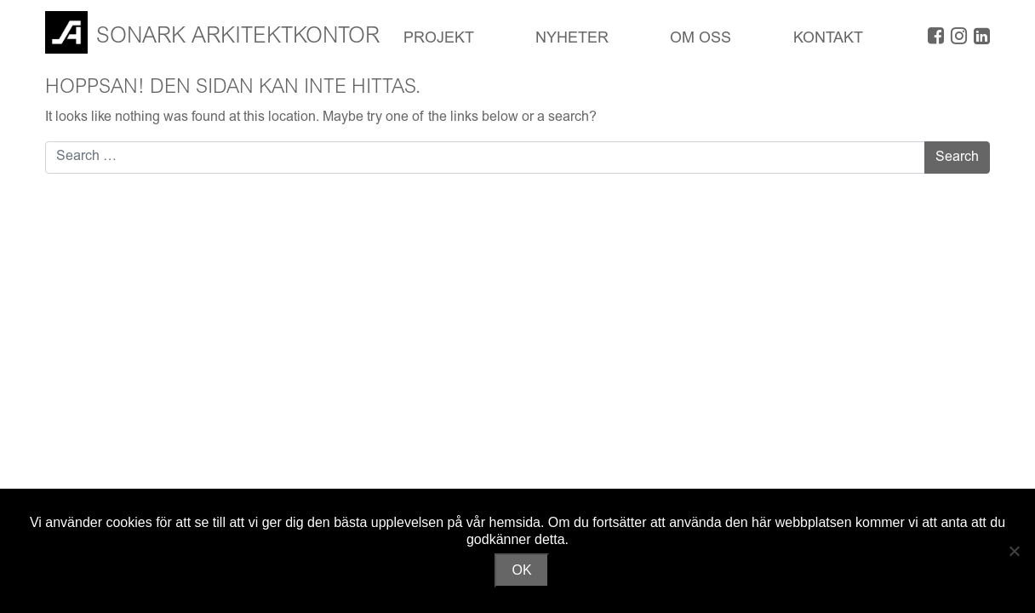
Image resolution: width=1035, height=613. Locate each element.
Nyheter (572, 39)
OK (521, 570)
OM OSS (700, 39)
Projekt (438, 39)
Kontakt (828, 39)
